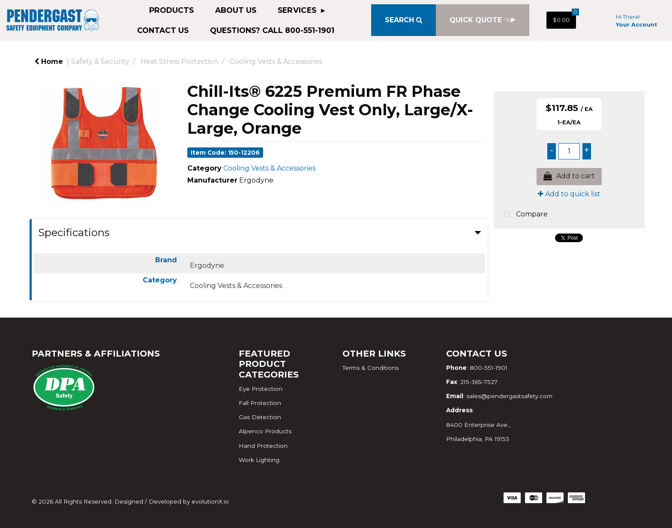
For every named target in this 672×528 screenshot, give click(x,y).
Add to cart (569, 176)
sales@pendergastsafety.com (509, 396)
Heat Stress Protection (179, 61)
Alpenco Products (265, 431)
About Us (235, 10)
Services (298, 10)
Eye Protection (260, 388)
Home (48, 61)
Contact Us (163, 30)
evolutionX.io (210, 501)
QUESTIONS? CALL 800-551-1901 (272, 30)
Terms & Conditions (370, 367)
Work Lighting (259, 459)
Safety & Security (100, 61)
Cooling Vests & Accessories (276, 61)
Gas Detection (260, 417)
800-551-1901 (488, 367)
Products (171, 10)
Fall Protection (260, 402)
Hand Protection (263, 445)
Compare (524, 215)
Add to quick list (569, 194)
